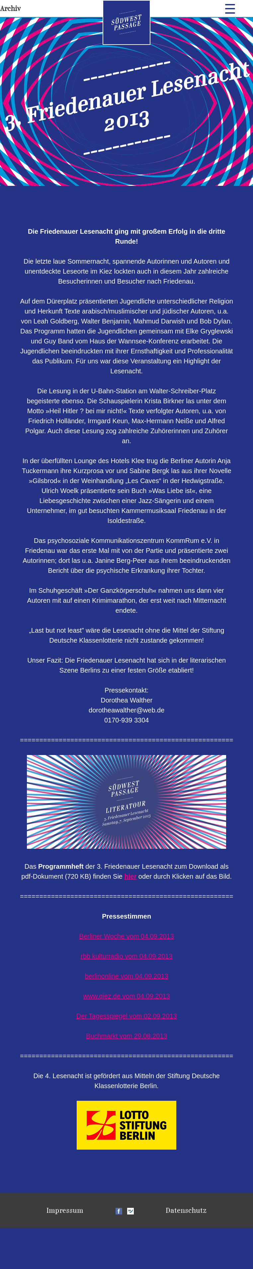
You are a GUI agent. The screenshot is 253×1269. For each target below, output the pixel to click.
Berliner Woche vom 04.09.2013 (126, 936)
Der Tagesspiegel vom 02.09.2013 (126, 1016)
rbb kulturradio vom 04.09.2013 (127, 956)
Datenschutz (186, 1210)
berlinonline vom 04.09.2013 (126, 976)
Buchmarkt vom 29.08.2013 (126, 1036)
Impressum (64, 1210)
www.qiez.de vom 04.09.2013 (126, 996)
